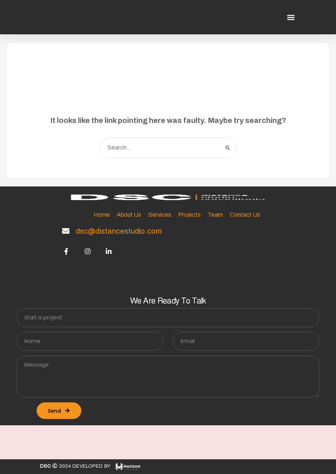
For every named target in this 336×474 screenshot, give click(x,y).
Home (102, 215)
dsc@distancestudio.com (119, 231)
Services (159, 215)
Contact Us (245, 215)
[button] (291, 17)
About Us (129, 215)
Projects (189, 215)
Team (215, 215)
